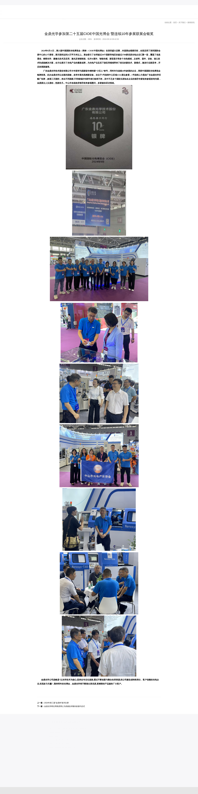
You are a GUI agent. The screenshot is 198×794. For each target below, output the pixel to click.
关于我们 (79, 14)
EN (186, 14)
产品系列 (97, 14)
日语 (193, 14)
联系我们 (150, 14)
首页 (64, 14)
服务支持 (115, 14)
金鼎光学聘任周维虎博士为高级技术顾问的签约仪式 (64, 706)
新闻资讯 (191, 22)
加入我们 (133, 14)
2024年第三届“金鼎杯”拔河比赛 (56, 703)
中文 (180, 14)
